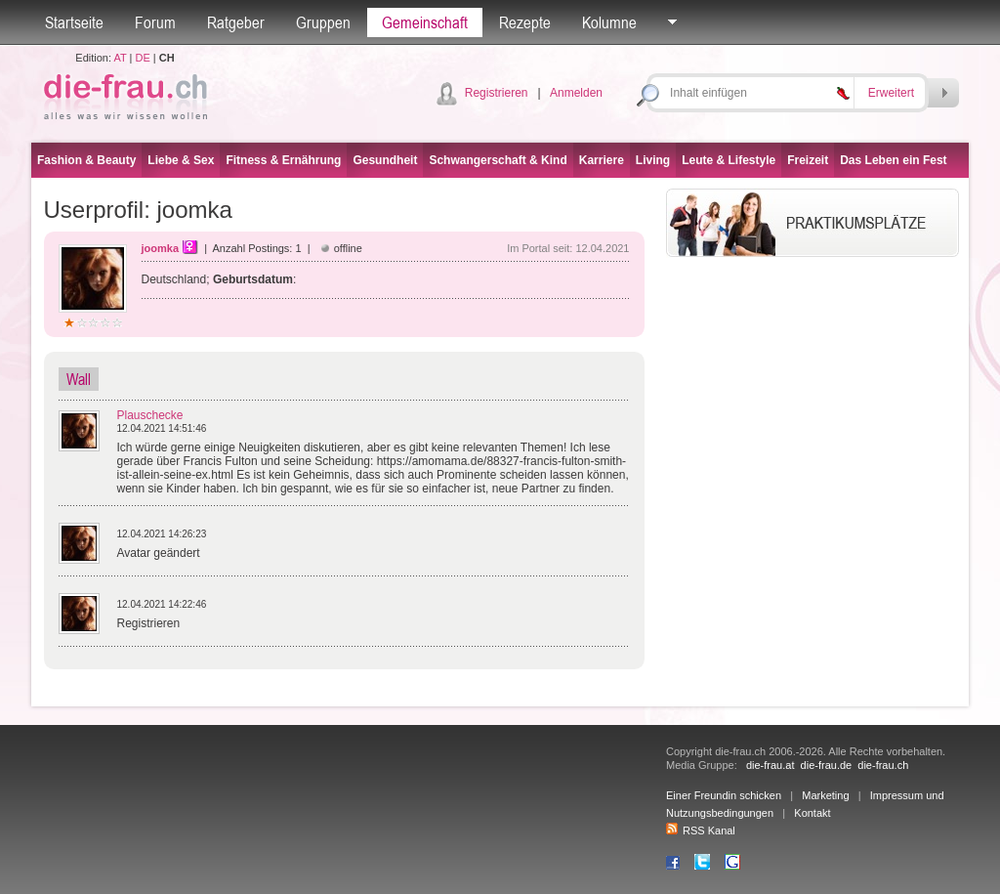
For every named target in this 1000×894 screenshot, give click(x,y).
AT (119, 58)
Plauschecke (150, 415)
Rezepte (525, 22)
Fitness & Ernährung (283, 160)
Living (653, 160)
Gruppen (323, 22)
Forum (155, 22)
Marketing (825, 795)
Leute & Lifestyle (728, 160)
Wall (78, 379)
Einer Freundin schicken (723, 795)
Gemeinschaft (425, 22)
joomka (161, 248)
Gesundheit (385, 160)
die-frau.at (770, 765)
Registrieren (496, 93)
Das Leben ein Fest (893, 160)
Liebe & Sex (180, 160)
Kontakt (812, 813)
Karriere (601, 160)
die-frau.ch (882, 765)
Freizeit (807, 160)
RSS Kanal (700, 830)
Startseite (74, 22)
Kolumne (609, 22)
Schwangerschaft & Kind (497, 160)
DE (143, 58)
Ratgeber (236, 22)
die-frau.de (827, 765)
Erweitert (891, 93)
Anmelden (576, 93)
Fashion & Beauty (86, 160)
